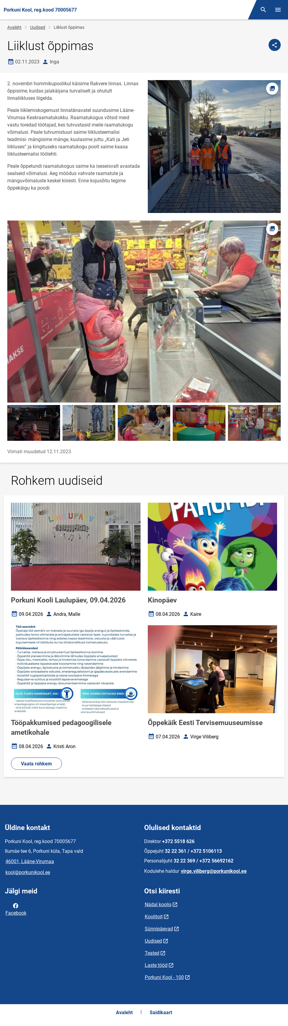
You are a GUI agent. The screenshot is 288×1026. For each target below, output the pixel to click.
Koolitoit (154, 917)
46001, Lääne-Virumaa (29, 861)
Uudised (37, 27)
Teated (152, 953)
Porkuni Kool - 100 (164, 977)
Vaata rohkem (36, 764)
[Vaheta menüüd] (278, 9)
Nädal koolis (158, 904)
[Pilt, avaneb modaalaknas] (144, 312)
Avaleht (14, 27)
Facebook (15, 909)
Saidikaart (161, 1012)
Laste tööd (156, 965)
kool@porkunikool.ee (27, 872)
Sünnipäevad (159, 929)
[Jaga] (275, 45)
